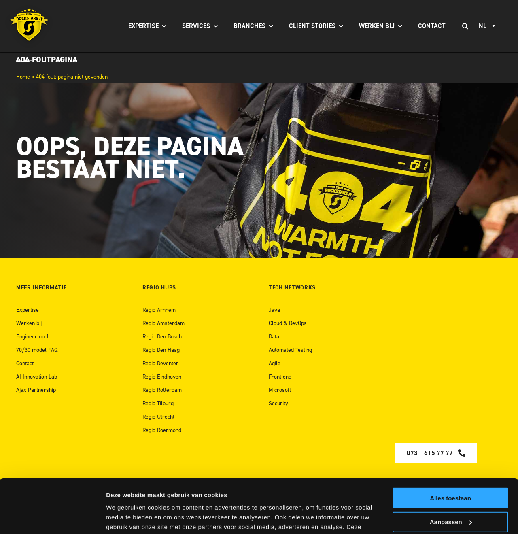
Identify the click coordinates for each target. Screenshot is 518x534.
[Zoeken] (465, 26)
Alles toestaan (450, 447)
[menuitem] (488, 26)
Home (23, 77)
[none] (488, 26)
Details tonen (125, 518)
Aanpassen (451, 471)
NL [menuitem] (482, 26)
